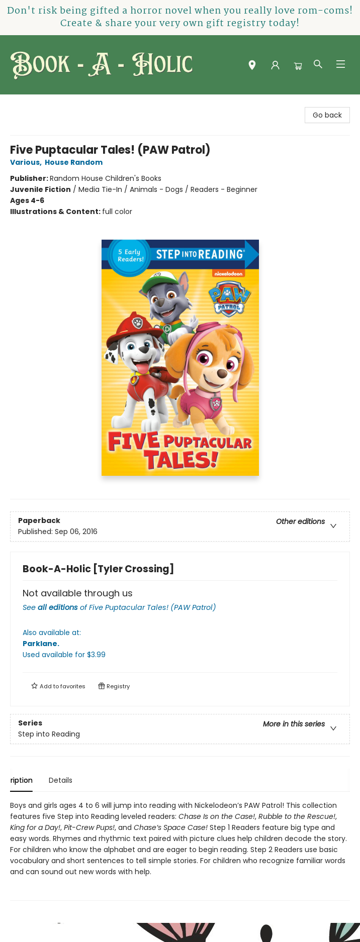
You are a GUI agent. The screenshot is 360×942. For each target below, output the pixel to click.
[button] (252, 67)
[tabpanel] (180, 850)
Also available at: (180, 643)
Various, (27, 162)
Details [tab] (77, 780)
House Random (75, 162)
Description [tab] (30, 780)
